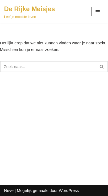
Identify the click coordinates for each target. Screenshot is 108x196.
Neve (9, 190)
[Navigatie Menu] (97, 11)
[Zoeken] (48, 66)
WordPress (69, 190)
